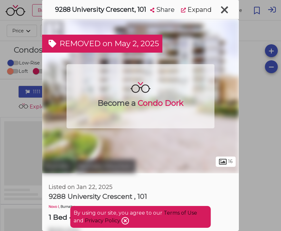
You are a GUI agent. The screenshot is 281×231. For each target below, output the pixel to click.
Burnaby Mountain (105, 166)
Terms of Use (180, 213)
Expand (196, 9)
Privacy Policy (103, 221)
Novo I (54, 207)
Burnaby (57, 166)
